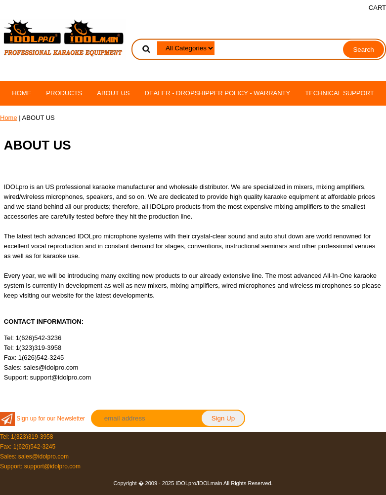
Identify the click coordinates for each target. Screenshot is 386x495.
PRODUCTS (64, 93)
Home (21, 93)
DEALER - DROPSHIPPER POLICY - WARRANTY (218, 93)
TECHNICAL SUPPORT (339, 93)
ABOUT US (113, 93)
